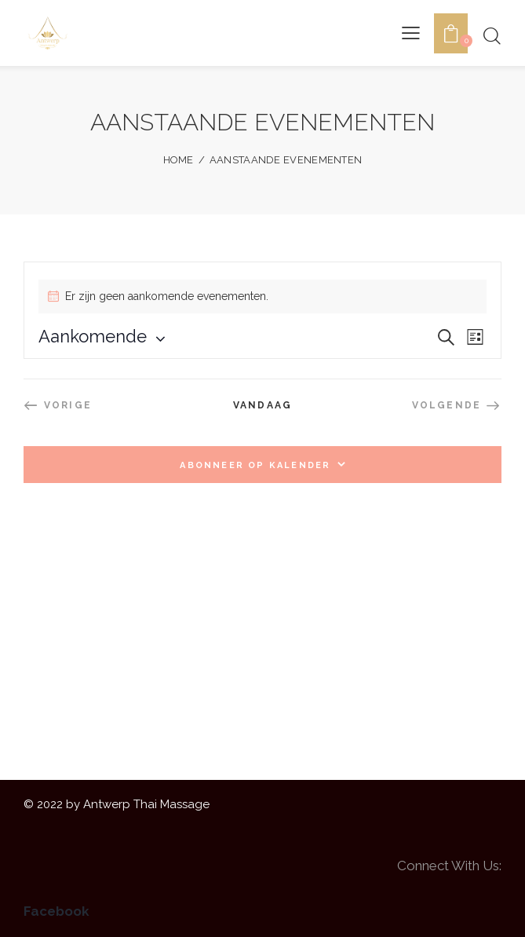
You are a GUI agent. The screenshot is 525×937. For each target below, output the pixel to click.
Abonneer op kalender (255, 465)
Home (178, 160)
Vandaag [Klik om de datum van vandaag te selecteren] (262, 405)
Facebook (56, 911)
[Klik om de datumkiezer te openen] (92, 336)
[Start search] (491, 35)
